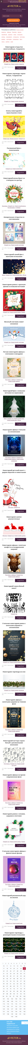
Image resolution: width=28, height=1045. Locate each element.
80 (3, 991)
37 (24, 973)
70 (17, 986)
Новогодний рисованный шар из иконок (14, 897)
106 (24, 999)
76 (14, 989)
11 (7, 966)
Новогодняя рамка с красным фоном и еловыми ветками (14, 285)
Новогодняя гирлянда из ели (14, 672)
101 (4, 999)
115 (12, 1004)
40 (10, 976)
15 (21, 966)
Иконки (5, 535)
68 (10, 986)
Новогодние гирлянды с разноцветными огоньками (14, 934)
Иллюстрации (14, 138)
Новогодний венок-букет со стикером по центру (14, 179)
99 (20, 996)
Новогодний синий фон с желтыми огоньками (14, 255)
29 (21, 971)
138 (8, 1014)
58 (24, 981)
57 (21, 981)
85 (21, 991)
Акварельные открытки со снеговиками (14, 218)
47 (10, 978)
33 (10, 973)
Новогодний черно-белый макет (14, 587)
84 (17, 991)
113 (4, 1004)
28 (17, 971)
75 (10, 989)
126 (8, 1009)
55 (14, 981)
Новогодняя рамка (15, 312)
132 (8, 1011)
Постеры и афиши (10, 379)
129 (20, 1009)
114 (8, 1004)
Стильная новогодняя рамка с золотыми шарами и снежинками (14, 625)
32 (7, 973)
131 (4, 1011)
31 (3, 973)
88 (7, 994)
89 (10, 994)
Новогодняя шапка (19, 535)
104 (16, 999)
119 (4, 1006)
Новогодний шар (17, 923)
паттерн (22, 37)
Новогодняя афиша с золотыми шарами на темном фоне (14, 702)
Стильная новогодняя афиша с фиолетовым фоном (14, 852)
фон (21, 39)
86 (24, 991)
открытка (16, 37)
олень (3, 37)
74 (7, 989)
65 (24, 984)
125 (4, 1009)
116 (16, 1004)
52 (3, 981)
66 (3, 986)
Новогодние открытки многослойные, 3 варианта (14, 48)
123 (20, 1006)
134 (16, 1011)
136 (24, 1011)
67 (7, 986)
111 (20, 1001)
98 (17, 996)
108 (8, 1001)
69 (14, 986)
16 (24, 966)
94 (3, 996)
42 (17, 976)
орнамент (9, 37)
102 (8, 999)
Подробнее (20, 68)
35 (17, 973)
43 (21, 976)
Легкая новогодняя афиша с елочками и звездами (14, 353)
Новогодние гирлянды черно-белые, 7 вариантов (14, 75)
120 (8, 1006)
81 (7, 991)
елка (15, 34)
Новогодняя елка (19, 418)
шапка (7, 41)
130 (24, 1009)
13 (14, 966)
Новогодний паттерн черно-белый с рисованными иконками (14, 743)
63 (17, 984)
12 (10, 966)
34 (14, 973)
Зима (3, 275)
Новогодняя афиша (14, 381)
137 (4, 1014)
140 (16, 1014)
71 (21, 986)
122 (16, 1006)
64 (21, 984)
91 (17, 994)
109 (12, 1001)
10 (3, 966)
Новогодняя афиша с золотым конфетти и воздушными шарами (14, 547)
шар (12, 41)
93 (24, 994)
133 (12, 1011)
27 (14, 971)
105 (20, 999)
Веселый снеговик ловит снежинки (14, 323)
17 (3, 968)
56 (17, 981)
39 (7, 976)
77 (17, 989)
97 (13, 996)
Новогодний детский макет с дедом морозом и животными (14, 471)
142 (24, 1014)
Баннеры (4, 206)
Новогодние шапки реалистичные (14, 518)
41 (14, 976)
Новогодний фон (17, 169)
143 (12, 1016)
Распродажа (11, 207)
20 (14, 968)
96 (10, 996)
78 (21, 989)
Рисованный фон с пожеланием (14, 149)
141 (20, 1014)
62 (14, 984)
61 (10, 984)
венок (19, 32)
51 (24, 978)
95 (6, 996)
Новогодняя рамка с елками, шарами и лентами (14, 815)
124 (24, 1006)
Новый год (7, 64)
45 (3, 978)
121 (12, 1006)
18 (7, 968)
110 (16, 1001)
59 (3, 984)
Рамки (23, 312)
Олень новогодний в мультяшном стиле (14, 112)
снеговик (9, 39)
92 (21, 994)
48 (14, 978)
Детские (10, 507)
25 (7, 971)
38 (3, 976)
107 (4, 1001)
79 (24, 989)
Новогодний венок (20, 206)
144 (16, 1016)
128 (16, 1009)
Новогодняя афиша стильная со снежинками (14, 431)
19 (10, 968)
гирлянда (4, 34)
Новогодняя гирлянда (17, 101)
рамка (3, 39)
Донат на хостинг (13, 20)
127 (12, 1009)
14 (17, 966)
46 (7, 978)
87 (3, 994)
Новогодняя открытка (17, 64)
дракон (10, 34)
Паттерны (7, 764)
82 (10, 991)
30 (24, 971)
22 (21, 968)
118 (24, 1004)
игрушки (19, 34)
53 (7, 981)
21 (17, 968)
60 (7, 984)
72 (24, 986)
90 (14, 994)
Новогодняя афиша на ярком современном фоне (14, 776)
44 (24, 976)
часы (2, 41)
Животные (6, 138)
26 (10, 971)
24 (3, 971)
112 (24, 1001)
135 (20, 1011)
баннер (14, 32)
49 (17, 978)
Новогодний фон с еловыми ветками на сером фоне (14, 392)
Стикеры (17, 207)
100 (24, 996)
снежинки (16, 39)
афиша (9, 32)
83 (14, 991)
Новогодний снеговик (17, 245)
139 (12, 1014)
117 (20, 1004)
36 (21, 973)
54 (10, 981)
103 (12, 999)
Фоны (24, 275)
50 (21, 978)
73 (3, 989)
